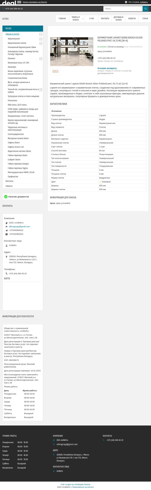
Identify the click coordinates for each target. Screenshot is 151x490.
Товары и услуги (76, 18)
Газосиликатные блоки (17, 78)
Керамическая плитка (17, 43)
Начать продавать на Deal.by (35, 2)
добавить (144, 2)
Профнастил (13, 176)
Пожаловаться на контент (83, 487)
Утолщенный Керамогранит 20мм (22, 47)
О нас (91, 18)
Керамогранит (14, 39)
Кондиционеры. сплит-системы (21, 116)
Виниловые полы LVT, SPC (18, 63)
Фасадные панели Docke (18, 138)
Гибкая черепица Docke (17, 155)
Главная (62, 18)
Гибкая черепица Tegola (18, 168)
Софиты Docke (14, 142)
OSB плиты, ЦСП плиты (17, 105)
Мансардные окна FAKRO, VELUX (21, 172)
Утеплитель (12, 100)
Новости (132, 18)
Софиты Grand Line (16, 147)
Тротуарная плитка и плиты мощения (23, 96)
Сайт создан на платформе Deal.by (75, 484)
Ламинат (11, 58)
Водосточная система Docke (19, 151)
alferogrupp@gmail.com (19, 226)
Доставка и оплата (118, 18)
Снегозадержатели (16, 134)
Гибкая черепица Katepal (18, 164)
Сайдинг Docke (14, 159)
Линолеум (12, 67)
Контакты (105, 18)
